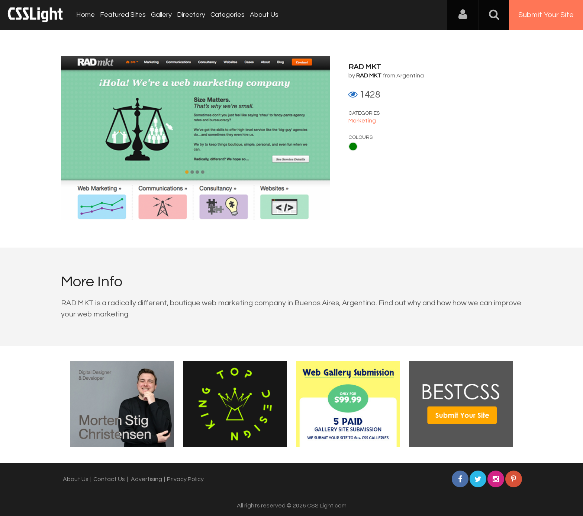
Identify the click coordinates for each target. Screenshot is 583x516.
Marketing (362, 121)
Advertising (146, 479)
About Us (264, 14)
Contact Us (109, 479)
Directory (191, 14)
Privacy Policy (185, 479)
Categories (227, 14)
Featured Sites (123, 14)
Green (353, 146)
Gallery (161, 14)
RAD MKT (364, 67)
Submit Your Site (546, 15)
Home (85, 14)
